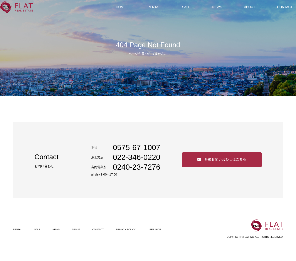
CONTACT (274, 12)
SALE (191, 12)
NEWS (217, 12)
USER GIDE (154, 229)
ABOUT (244, 12)
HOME (136, 12)
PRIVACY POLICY (126, 229)
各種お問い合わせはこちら (221, 159)
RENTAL (165, 12)
